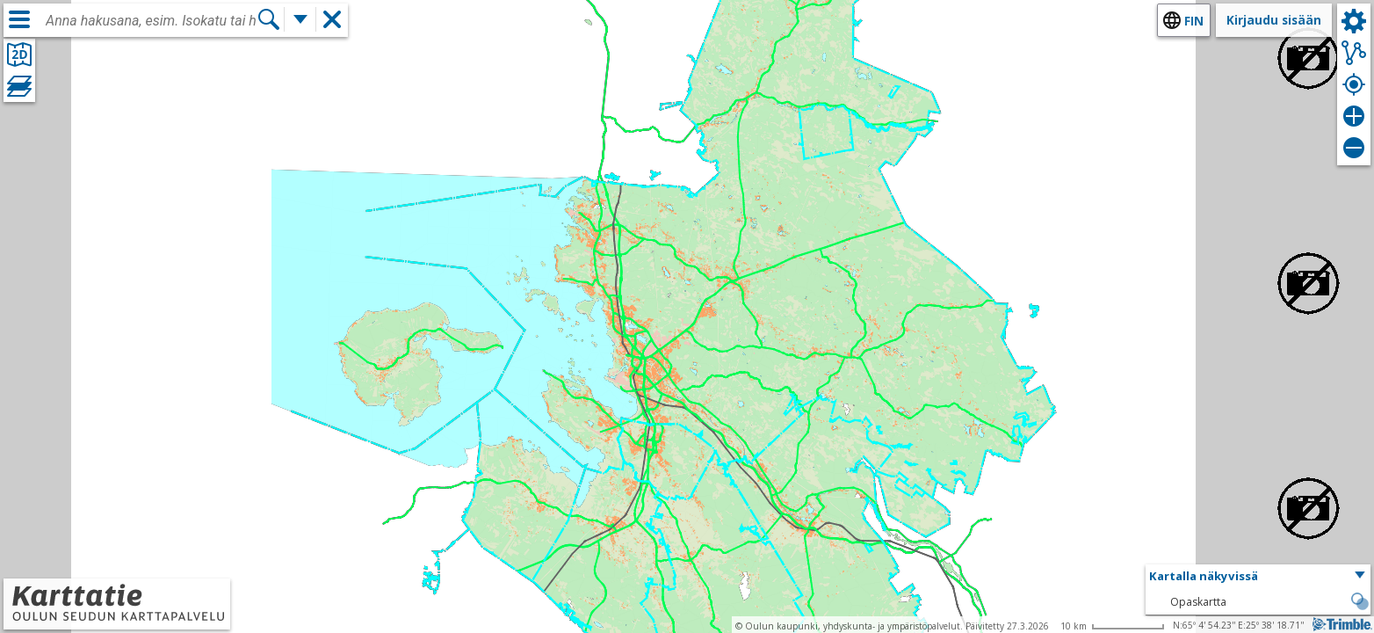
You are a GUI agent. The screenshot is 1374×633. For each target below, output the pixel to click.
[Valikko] (19, 19)
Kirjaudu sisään (1273, 19)
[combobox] (151, 21)
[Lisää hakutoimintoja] (300, 19)
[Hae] (269, 19)
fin (1194, 20)
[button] (1258, 576)
